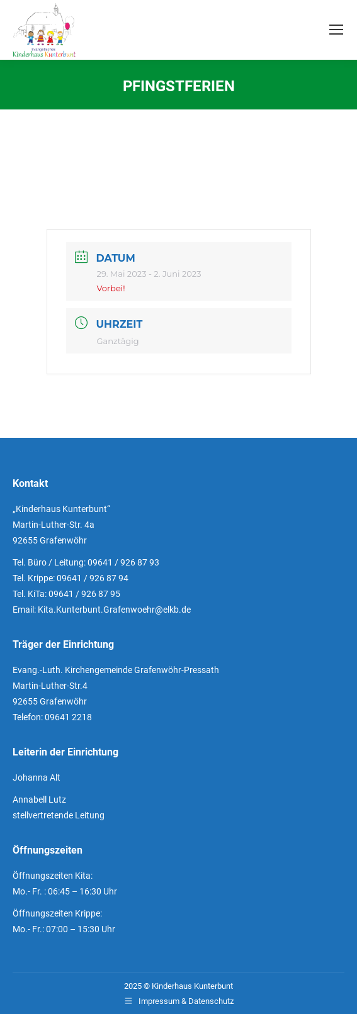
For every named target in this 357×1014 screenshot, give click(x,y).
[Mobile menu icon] (336, 29)
